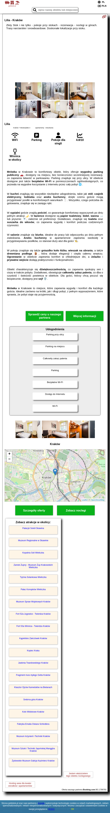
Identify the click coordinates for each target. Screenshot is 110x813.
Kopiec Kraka (33, 650)
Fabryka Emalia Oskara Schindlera (33, 724)
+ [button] (9, 454)
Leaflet (85, 500)
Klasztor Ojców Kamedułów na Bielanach (33, 687)
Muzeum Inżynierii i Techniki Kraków (33, 736)
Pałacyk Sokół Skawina (33, 528)
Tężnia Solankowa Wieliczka (33, 577)
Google (41, 803)
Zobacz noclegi (76, 510)
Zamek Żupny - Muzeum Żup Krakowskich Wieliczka (33, 566)
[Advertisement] (55, 56)
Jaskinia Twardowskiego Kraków (33, 663)
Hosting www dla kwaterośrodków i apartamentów (20, 784)
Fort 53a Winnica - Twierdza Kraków (33, 626)
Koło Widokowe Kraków (33, 712)
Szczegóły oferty (34, 510)
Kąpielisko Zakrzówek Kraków (33, 638)
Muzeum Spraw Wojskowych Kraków (33, 601)
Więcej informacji (84, 316)
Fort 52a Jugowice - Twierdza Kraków (33, 614)
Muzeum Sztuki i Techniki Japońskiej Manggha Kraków (33, 749)
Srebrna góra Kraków (33, 699)
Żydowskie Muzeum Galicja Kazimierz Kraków (33, 761)
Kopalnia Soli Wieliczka (33, 552)
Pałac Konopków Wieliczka (33, 589)
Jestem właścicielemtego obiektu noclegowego (78, 774)
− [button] (9, 459)
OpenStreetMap (98, 500)
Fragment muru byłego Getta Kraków (33, 675)
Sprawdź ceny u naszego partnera (44, 316)
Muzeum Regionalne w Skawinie (33, 540)
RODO (51, 809)
